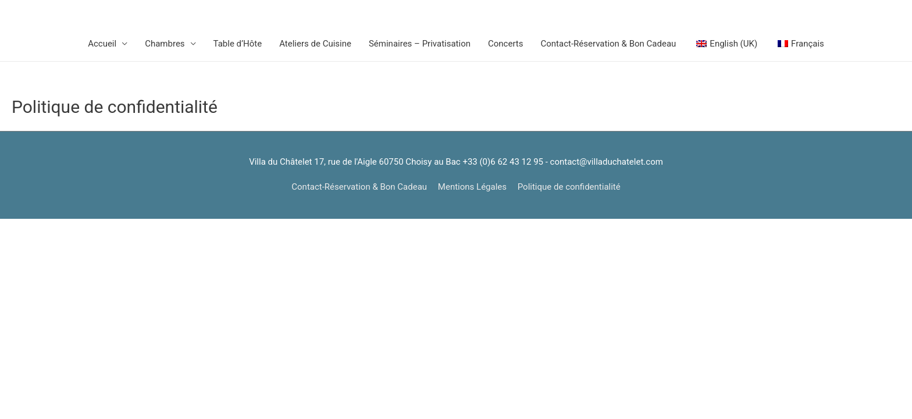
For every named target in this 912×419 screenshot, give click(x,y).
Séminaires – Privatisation (420, 43)
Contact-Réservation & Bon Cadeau (608, 43)
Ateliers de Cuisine (315, 43)
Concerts (505, 43)
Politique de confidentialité (569, 187)
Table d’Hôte (237, 43)
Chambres (164, 43)
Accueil (102, 43)
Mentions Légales (472, 187)
